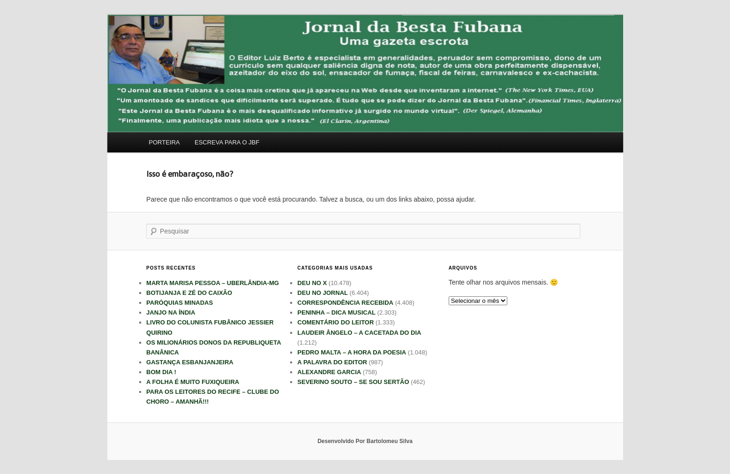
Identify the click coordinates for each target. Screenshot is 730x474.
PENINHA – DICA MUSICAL (336, 312)
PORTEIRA (164, 142)
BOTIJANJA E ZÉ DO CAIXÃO (189, 292)
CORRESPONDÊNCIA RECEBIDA (345, 302)
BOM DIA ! (161, 372)
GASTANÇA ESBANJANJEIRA (189, 362)
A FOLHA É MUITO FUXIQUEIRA (192, 381)
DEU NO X (312, 282)
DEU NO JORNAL (322, 292)
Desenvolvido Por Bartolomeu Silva (365, 441)
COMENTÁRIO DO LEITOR (335, 322)
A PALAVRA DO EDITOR (332, 362)
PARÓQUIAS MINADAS (179, 302)
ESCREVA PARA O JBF (227, 142)
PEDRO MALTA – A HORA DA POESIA (351, 352)
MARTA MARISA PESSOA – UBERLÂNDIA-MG (212, 282)
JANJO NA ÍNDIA (170, 312)
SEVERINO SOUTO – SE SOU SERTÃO (353, 381)
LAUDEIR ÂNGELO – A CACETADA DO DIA (359, 332)
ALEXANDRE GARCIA (329, 372)
